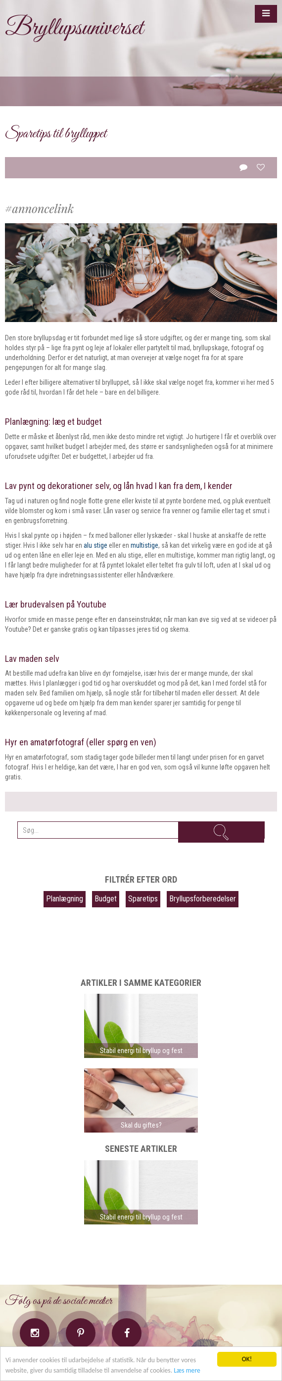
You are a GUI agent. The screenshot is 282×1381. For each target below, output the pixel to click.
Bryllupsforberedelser (202, 898)
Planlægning (64, 898)
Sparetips (143, 898)
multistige (144, 545)
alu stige (95, 545)
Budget (105, 898)
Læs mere (187, 1370)
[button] (266, 14)
